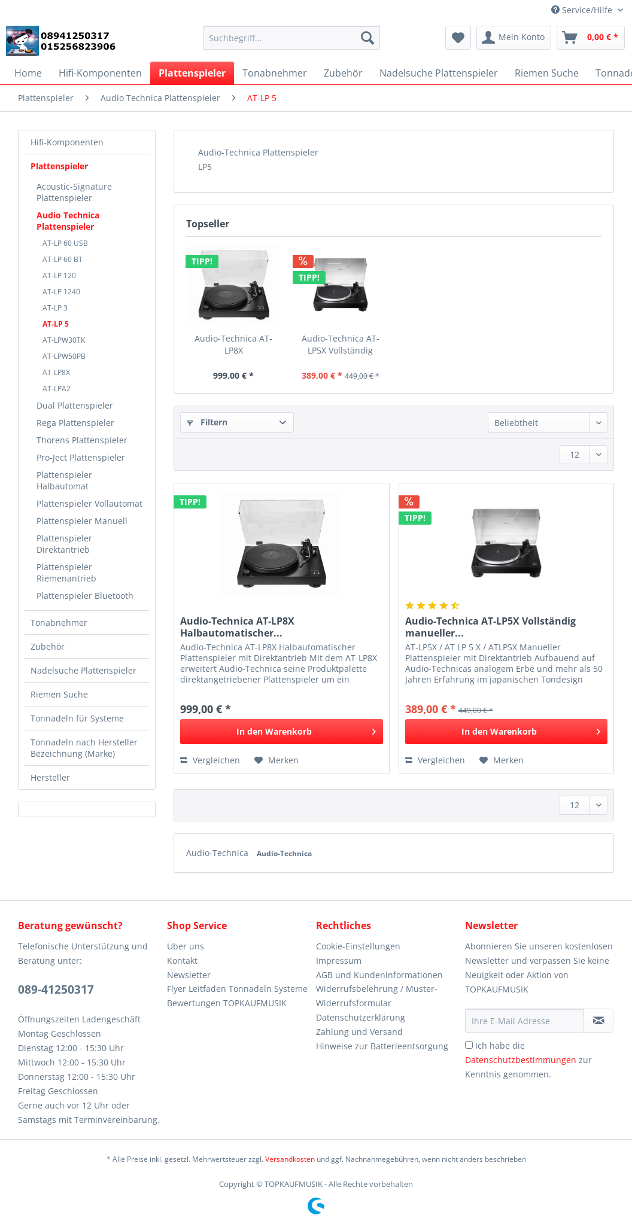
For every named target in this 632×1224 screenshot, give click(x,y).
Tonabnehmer (59, 622)
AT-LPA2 (56, 388)
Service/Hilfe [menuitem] (583, 10)
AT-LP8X (56, 372)
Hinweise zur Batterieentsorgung (382, 1046)
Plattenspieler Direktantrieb (64, 543)
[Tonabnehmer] (274, 73)
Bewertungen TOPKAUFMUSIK (227, 1003)
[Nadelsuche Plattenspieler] (438, 73)
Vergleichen (210, 760)
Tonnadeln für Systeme (77, 718)
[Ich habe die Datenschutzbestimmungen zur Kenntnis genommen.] (469, 1045)
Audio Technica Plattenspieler (68, 220)
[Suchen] (367, 38)
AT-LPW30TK (63, 340)
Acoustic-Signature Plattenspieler (74, 192)
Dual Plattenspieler (75, 405)
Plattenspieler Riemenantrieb (66, 572)
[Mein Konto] (513, 38)
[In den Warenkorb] (281, 731)
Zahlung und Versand (359, 1031)
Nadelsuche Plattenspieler (83, 670)
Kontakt (182, 960)
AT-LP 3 (55, 308)
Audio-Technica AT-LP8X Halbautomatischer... (233, 345)
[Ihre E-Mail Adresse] (524, 1021)
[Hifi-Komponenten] (100, 73)
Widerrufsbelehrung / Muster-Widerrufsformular (376, 996)
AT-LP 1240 (61, 292)
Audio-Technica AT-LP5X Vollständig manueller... (340, 345)
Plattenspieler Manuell (82, 520)
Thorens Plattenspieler (82, 440)
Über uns (185, 946)
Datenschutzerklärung (360, 1017)
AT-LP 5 (55, 324)
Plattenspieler (59, 166)
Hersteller (50, 777)
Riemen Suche (59, 694)
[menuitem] (291, 43)
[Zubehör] (343, 73)
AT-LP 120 (59, 275)
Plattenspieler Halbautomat (64, 480)
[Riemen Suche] (546, 73)
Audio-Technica (218, 852)
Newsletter (189, 975)
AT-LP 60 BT (62, 259)
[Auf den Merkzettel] (276, 760)
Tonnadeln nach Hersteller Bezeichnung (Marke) (84, 747)
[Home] (28, 73)
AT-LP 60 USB (65, 243)
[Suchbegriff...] (291, 38)
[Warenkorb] (591, 38)
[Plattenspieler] (192, 73)
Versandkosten (290, 1159)
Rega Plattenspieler (75, 422)
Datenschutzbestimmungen (520, 1059)
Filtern (207, 422)
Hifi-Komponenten (67, 142)
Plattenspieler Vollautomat (89, 503)
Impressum (338, 960)
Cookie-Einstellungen (358, 946)
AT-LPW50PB (64, 356)
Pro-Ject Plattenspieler (81, 457)
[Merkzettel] (458, 38)
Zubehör (48, 646)
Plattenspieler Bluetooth (85, 595)
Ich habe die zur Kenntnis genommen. (528, 1060)
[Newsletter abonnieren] (598, 1021)
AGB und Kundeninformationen (379, 975)
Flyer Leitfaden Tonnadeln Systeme (237, 988)
